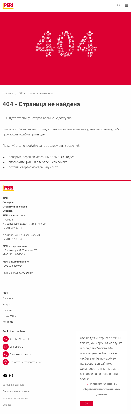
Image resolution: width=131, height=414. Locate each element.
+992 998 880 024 (12, 265)
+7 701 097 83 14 (12, 227)
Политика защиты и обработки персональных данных (101, 389)
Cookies (7, 404)
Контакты (8, 321)
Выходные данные (13, 384)
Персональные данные (16, 391)
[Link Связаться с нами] (65, 354)
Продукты (8, 298)
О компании (9, 316)
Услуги (6, 304)
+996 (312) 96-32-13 (14, 254)
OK (86, 403)
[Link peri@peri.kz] (65, 347)
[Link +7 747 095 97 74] (65, 339)
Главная (8, 93)
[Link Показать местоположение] (65, 362)
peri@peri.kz (26, 272)
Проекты (8, 310)
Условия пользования (15, 398)
